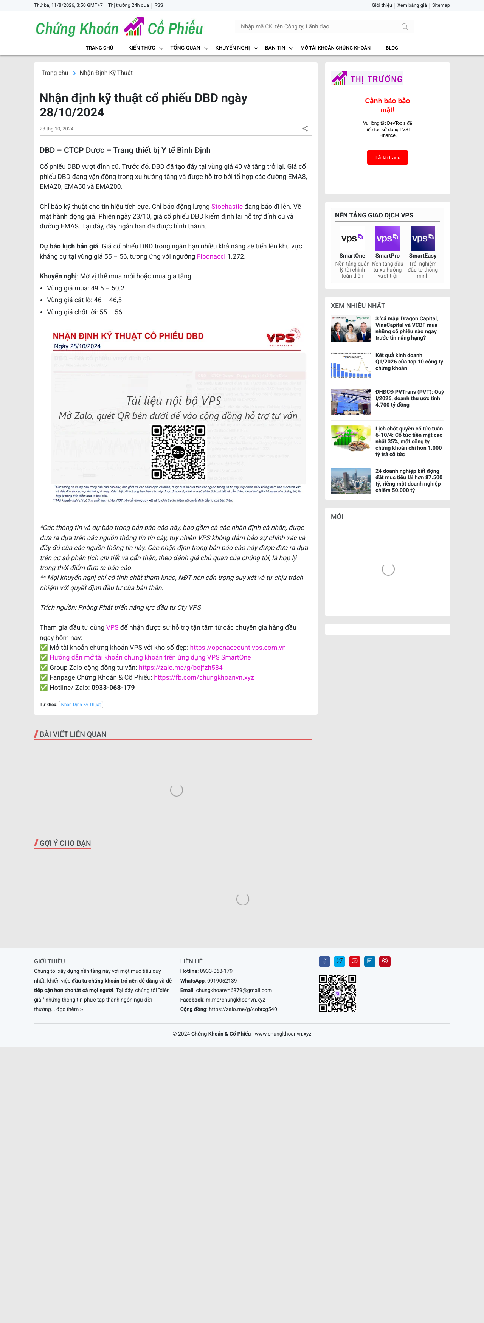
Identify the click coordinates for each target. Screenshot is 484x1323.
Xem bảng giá (412, 5)
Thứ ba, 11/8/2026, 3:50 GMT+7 (68, 5)
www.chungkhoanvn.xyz (283, 1204)
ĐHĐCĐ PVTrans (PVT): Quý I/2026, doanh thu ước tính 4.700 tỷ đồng (409, 398)
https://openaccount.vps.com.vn (238, 648)
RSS (158, 5)
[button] (305, 128)
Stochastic (227, 207)
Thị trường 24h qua (128, 5)
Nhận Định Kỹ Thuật (106, 72)
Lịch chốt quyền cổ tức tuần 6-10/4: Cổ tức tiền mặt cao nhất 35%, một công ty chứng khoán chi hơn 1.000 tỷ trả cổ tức (409, 441)
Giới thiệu (382, 5)
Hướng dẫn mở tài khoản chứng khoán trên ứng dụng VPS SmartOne (150, 658)
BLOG (392, 48)
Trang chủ (99, 48)
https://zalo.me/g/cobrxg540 (243, 1180)
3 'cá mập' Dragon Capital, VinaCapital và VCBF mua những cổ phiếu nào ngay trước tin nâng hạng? (406, 328)
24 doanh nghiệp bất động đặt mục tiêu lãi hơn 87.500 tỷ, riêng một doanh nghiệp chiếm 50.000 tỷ (408, 481)
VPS (113, 628)
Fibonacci (212, 257)
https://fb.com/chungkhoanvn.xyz (204, 678)
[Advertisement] (176, 807)
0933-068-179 (216, 1141)
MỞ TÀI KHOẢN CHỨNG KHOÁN (335, 48)
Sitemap (441, 5)
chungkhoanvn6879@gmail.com (234, 1161)
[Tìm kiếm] (405, 26)
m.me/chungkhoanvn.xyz (235, 1170)
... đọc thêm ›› (67, 1180)
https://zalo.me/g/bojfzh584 (181, 668)
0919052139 (222, 1151)
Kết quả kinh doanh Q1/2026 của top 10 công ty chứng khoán (409, 361)
